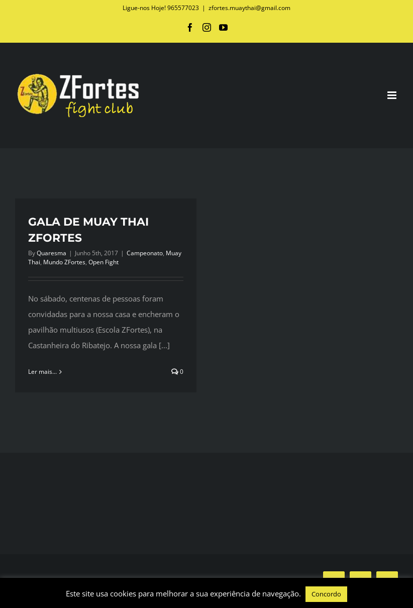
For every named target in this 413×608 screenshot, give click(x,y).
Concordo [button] (326, 593)
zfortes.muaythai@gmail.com (249, 8)
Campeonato (145, 253)
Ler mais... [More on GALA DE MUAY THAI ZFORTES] (42, 371)
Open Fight (103, 262)
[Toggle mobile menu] (392, 95)
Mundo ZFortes (64, 262)
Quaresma (51, 253)
